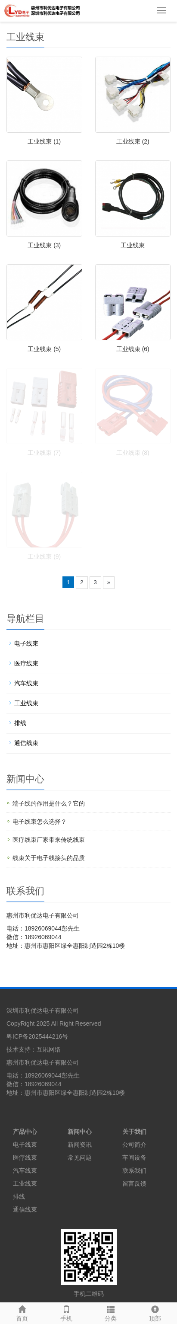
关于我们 (134, 1131)
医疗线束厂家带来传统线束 (48, 839)
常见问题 (80, 1157)
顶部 (155, 1312)
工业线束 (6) (132, 348)
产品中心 (25, 1131)
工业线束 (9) (44, 556)
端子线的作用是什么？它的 (48, 803)
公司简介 (134, 1144)
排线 (20, 723)
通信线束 (26, 742)
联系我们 (134, 1170)
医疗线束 (26, 663)
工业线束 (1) (44, 141)
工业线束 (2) (132, 141)
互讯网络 (49, 1049)
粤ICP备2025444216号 (37, 1036)
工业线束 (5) (44, 348)
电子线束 (26, 643)
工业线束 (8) (132, 452)
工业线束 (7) (44, 452)
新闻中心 (80, 1131)
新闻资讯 (80, 1144)
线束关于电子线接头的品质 (48, 857)
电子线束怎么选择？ (39, 821)
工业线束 (133, 245)
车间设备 (134, 1157)
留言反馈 (134, 1183)
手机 (66, 1312)
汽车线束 (26, 683)
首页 (22, 1312)
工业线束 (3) (44, 245)
